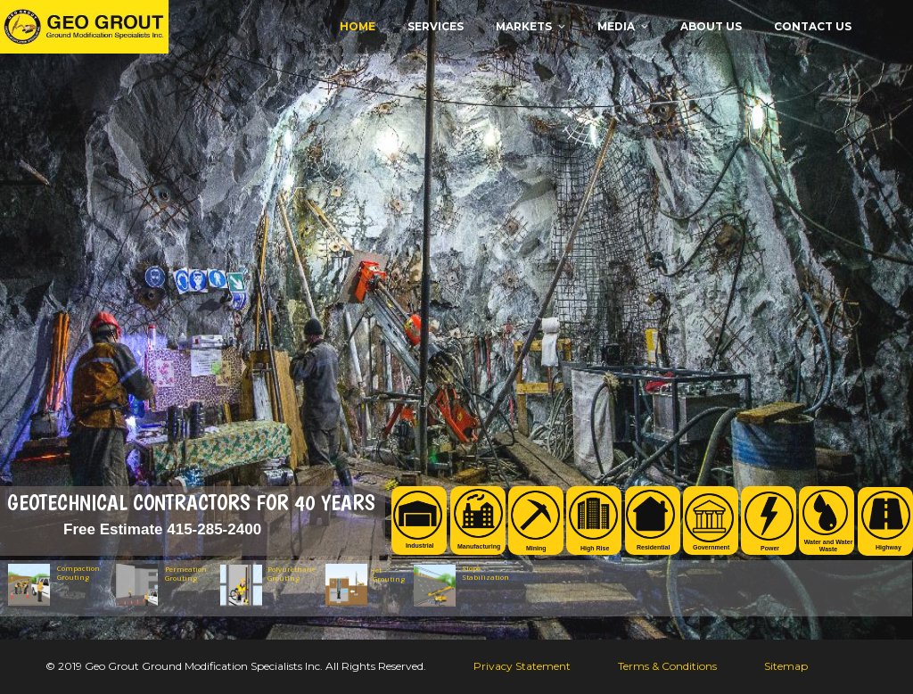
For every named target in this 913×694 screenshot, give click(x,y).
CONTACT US (812, 26)
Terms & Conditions (667, 666)
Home (357, 26)
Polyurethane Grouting (291, 573)
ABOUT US (711, 26)
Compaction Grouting (78, 573)
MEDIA (616, 26)
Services (435, 26)
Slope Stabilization (481, 573)
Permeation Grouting (186, 573)
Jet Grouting (389, 574)
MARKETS (524, 26)
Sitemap (786, 666)
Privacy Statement (522, 666)
